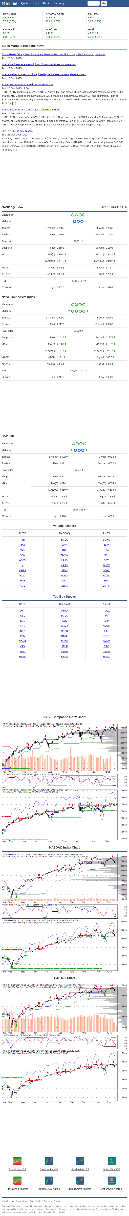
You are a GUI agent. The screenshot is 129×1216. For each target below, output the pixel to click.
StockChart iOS (17, 1169)
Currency (58, 3)
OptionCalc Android (111, 1188)
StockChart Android (17, 1188)
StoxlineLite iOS (49, 1169)
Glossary (57, 1201)
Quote (25, 3)
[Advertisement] (64, 177)
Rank (46, 3)
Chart (36, 3)
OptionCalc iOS (111, 1169)
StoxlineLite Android (49, 1188)
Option (39, 1201)
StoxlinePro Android (80, 1188)
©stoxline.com (8, 1201)
